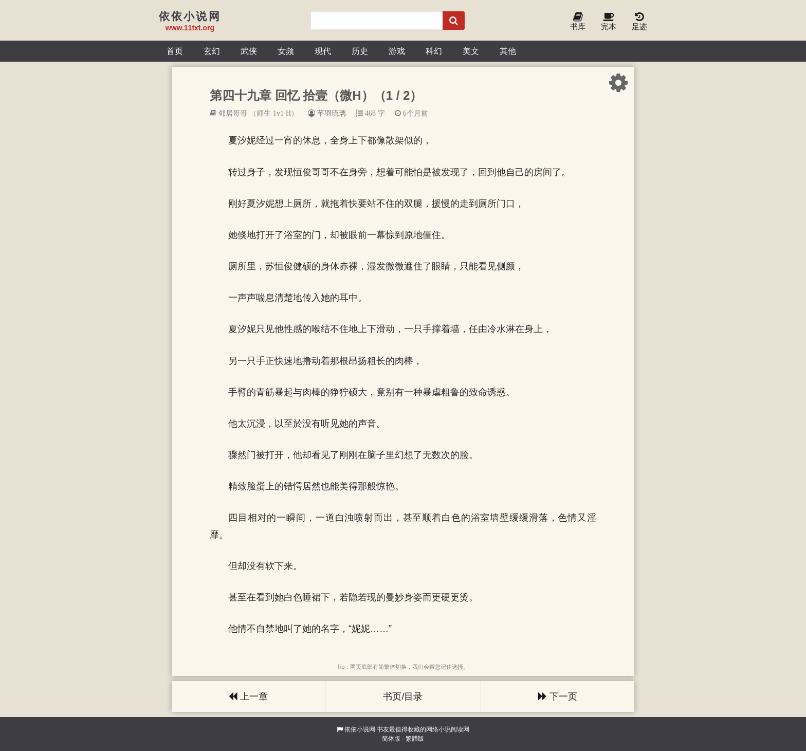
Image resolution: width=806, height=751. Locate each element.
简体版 (391, 738)
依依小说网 (359, 729)
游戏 (397, 51)
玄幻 (212, 51)
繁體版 (415, 738)
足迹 (639, 22)
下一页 (557, 696)
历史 (360, 51)
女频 (286, 51)
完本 (608, 22)
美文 (471, 51)
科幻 (434, 51)
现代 (323, 51)
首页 (175, 51)
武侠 (249, 51)
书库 (577, 22)
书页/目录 (403, 696)
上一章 (248, 696)
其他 (508, 51)
